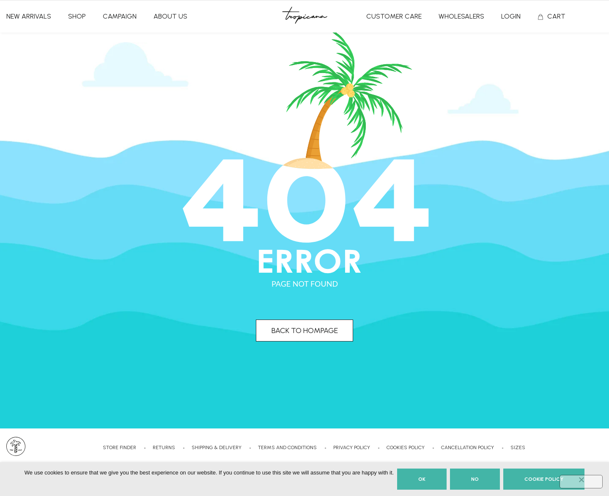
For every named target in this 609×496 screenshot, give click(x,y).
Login (511, 16)
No (475, 479)
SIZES (517, 447)
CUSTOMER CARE (394, 16)
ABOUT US (170, 16)
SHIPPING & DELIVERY (216, 447)
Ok (421, 479)
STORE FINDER (119, 447)
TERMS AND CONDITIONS (287, 447)
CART (556, 16)
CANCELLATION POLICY (467, 447)
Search (599, 17)
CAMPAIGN (120, 16)
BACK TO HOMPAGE (305, 330)
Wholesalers (461, 16)
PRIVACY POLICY (351, 447)
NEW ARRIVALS (28, 16)
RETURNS (164, 447)
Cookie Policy (543, 479)
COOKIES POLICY (406, 447)
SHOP (77, 16)
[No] (581, 481)
